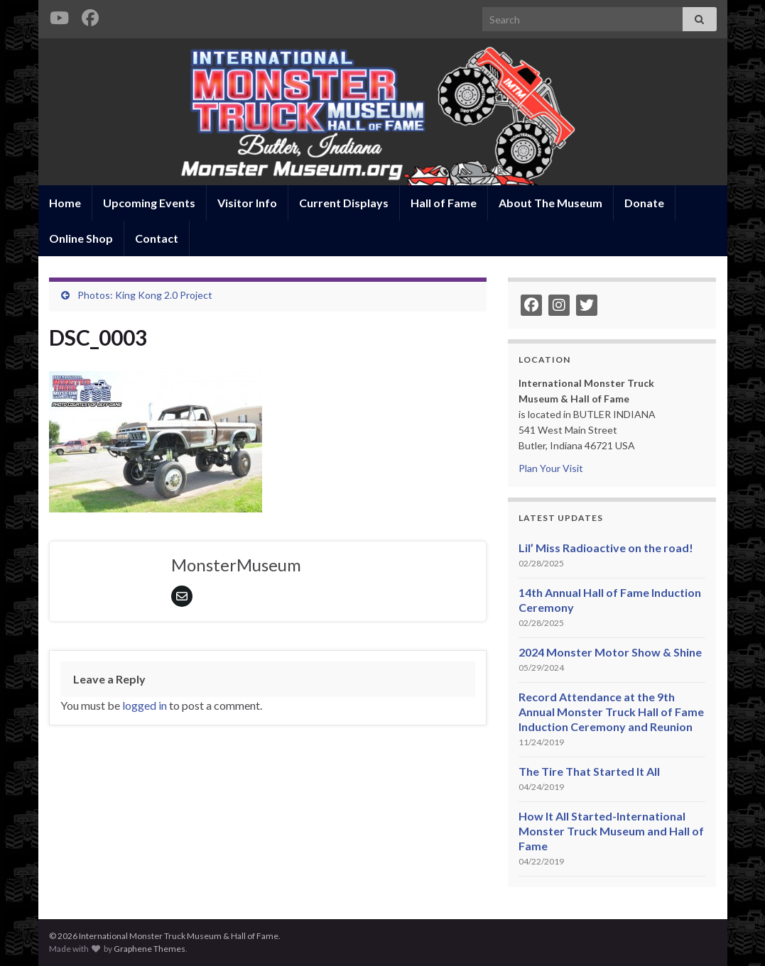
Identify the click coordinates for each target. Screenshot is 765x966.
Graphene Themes (149, 948)
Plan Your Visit (551, 468)
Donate (644, 202)
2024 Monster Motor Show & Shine (610, 652)
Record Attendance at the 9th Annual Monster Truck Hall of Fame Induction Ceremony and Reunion (611, 711)
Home (65, 202)
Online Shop (81, 238)
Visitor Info (247, 202)
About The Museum (550, 202)
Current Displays (344, 202)
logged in (144, 705)
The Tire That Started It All (589, 771)
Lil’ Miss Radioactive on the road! (606, 547)
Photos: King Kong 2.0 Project (144, 295)
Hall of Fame (444, 202)
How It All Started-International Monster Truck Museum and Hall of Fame (611, 830)
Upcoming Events (149, 202)
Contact (156, 238)
